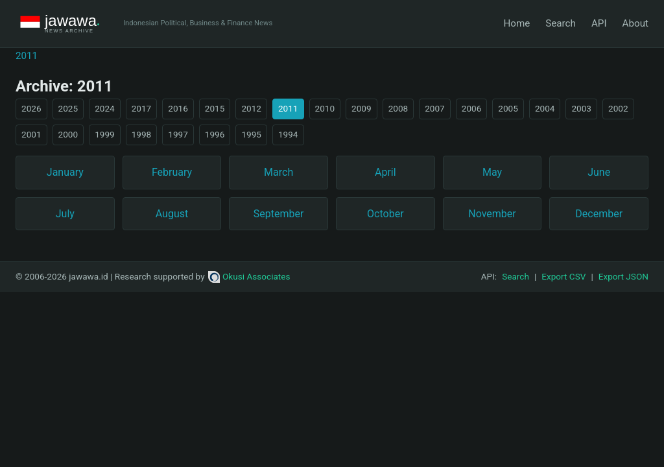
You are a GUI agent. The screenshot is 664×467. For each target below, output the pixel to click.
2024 (105, 108)
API (599, 23)
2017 (142, 108)
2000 (68, 134)
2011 (27, 56)
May (492, 172)
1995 (251, 134)
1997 (178, 134)
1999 (105, 134)
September (279, 214)
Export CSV (563, 276)
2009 (361, 108)
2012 (251, 108)
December (598, 214)
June (598, 172)
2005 (508, 108)
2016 (178, 108)
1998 (142, 134)
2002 (618, 108)
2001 (31, 134)
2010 (325, 108)
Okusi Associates (249, 276)
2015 (215, 108)
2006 (472, 108)
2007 (435, 108)
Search (560, 23)
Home (516, 23)
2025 (68, 108)
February (172, 172)
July (65, 214)
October (385, 214)
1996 (215, 134)
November (492, 214)
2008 (398, 108)
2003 (581, 108)
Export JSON (623, 276)
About (635, 23)
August (172, 214)
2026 (31, 108)
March (278, 172)
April (385, 172)
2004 (545, 108)
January (65, 172)
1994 (288, 134)
